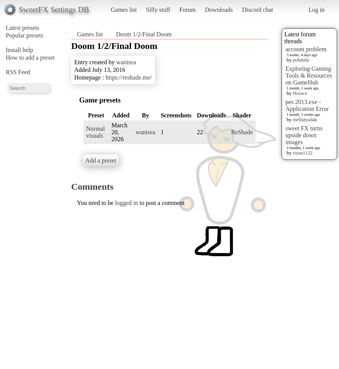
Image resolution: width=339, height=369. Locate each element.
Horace (300, 93)
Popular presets (24, 35)
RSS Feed (18, 72)
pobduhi (301, 60)
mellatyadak (305, 119)
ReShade (242, 132)
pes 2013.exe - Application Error (307, 105)
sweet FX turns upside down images (304, 135)
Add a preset (100, 160)
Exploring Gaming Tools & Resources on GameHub (308, 75)
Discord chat (257, 10)
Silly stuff (158, 10)
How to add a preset (30, 57)
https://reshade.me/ (129, 77)
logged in (126, 203)
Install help (19, 50)
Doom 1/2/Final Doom (144, 34)
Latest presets (22, 27)
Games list (124, 10)
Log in (316, 10)
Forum (187, 10)
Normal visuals (95, 132)
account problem (305, 49)
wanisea (126, 62)
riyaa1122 (303, 153)
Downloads (219, 10)
